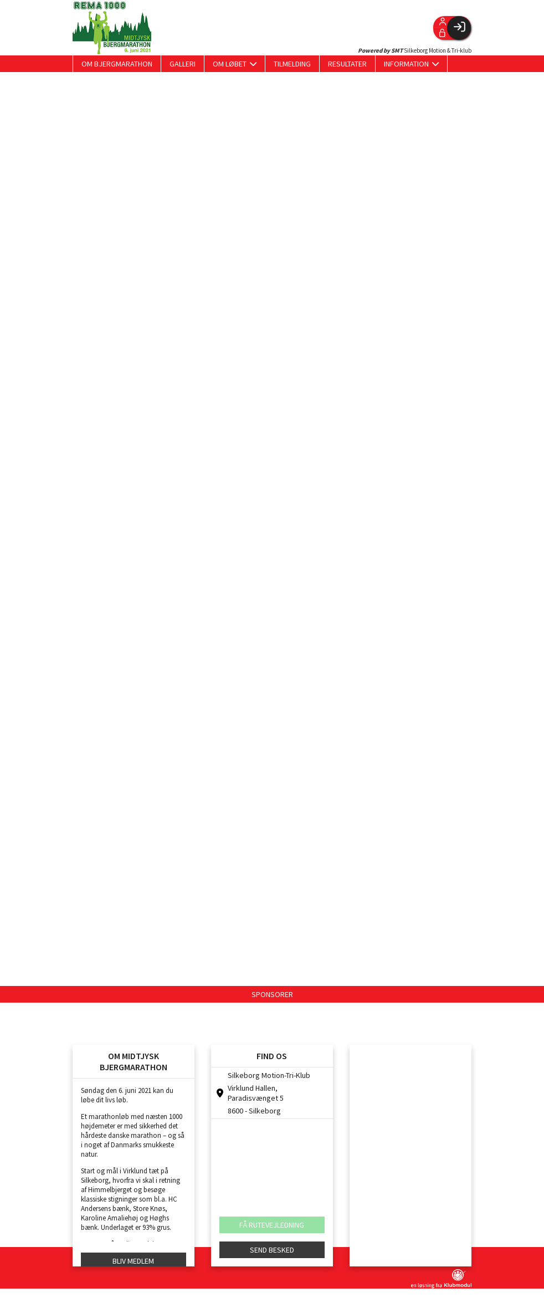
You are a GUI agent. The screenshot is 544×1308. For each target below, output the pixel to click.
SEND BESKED (272, 1250)
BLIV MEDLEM (133, 1261)
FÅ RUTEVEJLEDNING (271, 1225)
